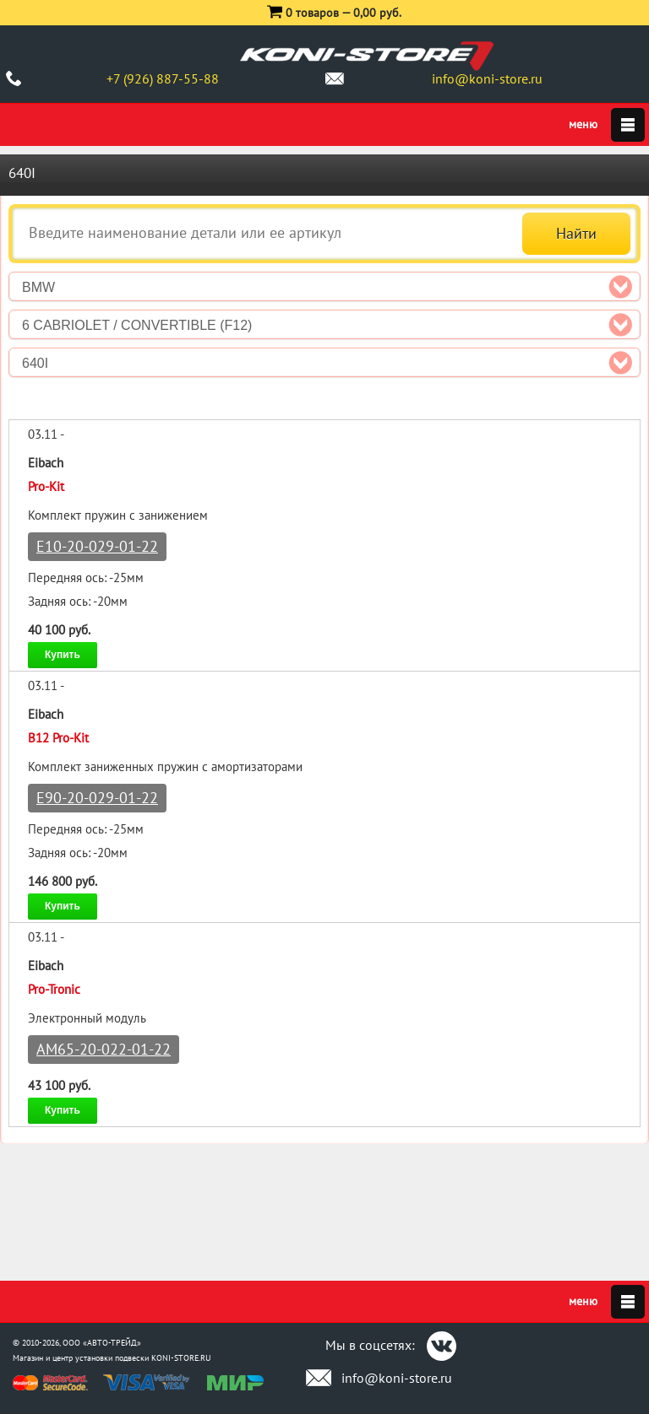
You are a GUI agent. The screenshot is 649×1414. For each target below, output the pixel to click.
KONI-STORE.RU (181, 1357)
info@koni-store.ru (487, 78)
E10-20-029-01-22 (97, 546)
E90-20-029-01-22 (97, 797)
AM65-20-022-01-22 (103, 1049)
